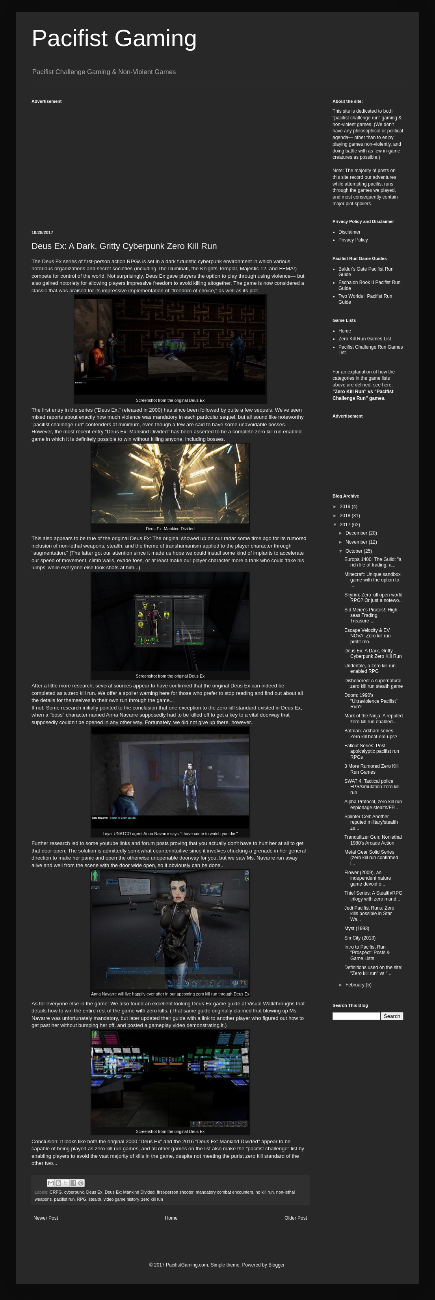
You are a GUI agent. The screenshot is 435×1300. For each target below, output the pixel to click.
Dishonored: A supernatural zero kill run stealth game (373, 683)
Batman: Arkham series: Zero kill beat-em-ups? (370, 733)
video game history (121, 1199)
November (357, 542)
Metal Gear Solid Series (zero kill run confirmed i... (371, 857)
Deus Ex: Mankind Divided (130, 1192)
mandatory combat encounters (224, 1192)
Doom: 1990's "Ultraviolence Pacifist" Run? (371, 701)
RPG (81, 1199)
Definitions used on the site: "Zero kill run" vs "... (373, 970)
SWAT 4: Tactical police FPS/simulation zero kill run (372, 786)
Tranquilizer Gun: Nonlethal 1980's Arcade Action (373, 839)
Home (171, 1218)
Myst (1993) (356, 928)
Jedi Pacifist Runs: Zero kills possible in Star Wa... (369, 913)
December (357, 533)
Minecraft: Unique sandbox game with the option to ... (372, 580)
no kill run (265, 1192)
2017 (346, 524)
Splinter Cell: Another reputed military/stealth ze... (371, 822)
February (356, 985)
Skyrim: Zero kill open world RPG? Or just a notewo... (373, 597)
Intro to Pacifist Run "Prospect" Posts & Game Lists (367, 952)
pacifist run (64, 1199)
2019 (346, 506)
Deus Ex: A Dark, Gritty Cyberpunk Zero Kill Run (373, 653)
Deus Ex (94, 1192)
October (355, 551)
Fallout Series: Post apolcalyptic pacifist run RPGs (371, 751)
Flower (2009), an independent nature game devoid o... (367, 878)
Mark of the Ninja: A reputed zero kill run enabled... (373, 718)
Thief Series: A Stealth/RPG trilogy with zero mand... (373, 895)
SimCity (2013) (360, 938)
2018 (346, 515)
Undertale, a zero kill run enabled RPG (370, 668)
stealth (95, 1199)
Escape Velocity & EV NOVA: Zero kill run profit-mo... (367, 636)
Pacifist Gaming (114, 38)
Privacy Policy (353, 240)
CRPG (56, 1192)
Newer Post (45, 1218)
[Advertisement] (170, 163)
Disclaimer (349, 232)
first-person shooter (175, 1192)
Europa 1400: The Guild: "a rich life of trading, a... (373, 562)
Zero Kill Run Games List (364, 339)
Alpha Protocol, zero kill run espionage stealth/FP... (373, 804)
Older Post (295, 1218)
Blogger (276, 1265)
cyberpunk (74, 1192)
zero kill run (152, 1199)
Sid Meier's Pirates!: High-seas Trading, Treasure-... (371, 615)
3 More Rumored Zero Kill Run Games (371, 768)
